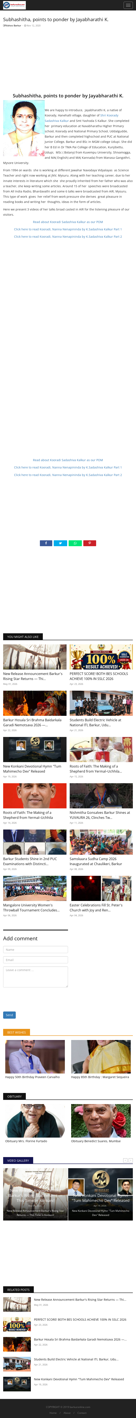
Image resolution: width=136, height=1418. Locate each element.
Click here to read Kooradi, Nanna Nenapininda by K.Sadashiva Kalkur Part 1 (68, 229)
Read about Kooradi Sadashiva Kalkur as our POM (68, 222)
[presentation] (35, 999)
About (67, 1413)
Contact (81, 1413)
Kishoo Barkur (12, 25)
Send (9, 1015)
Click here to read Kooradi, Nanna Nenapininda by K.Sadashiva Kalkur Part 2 (68, 237)
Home (53, 1413)
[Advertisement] (68, 59)
